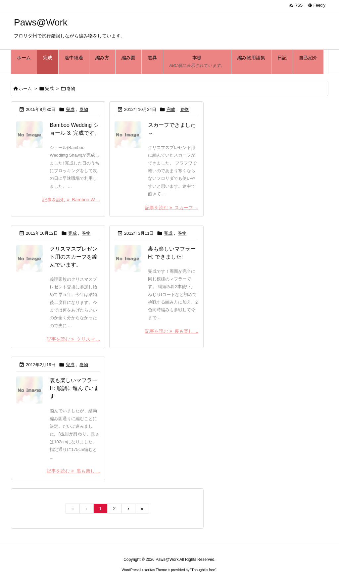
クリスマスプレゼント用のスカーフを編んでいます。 (73, 257)
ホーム (25, 88)
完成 (49, 88)
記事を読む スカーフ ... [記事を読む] (171, 207)
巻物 (83, 109)
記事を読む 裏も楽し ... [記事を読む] (171, 331)
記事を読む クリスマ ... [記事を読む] (73, 339)
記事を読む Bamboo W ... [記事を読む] (71, 199)
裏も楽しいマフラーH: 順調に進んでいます (74, 388)
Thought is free (203, 570)
